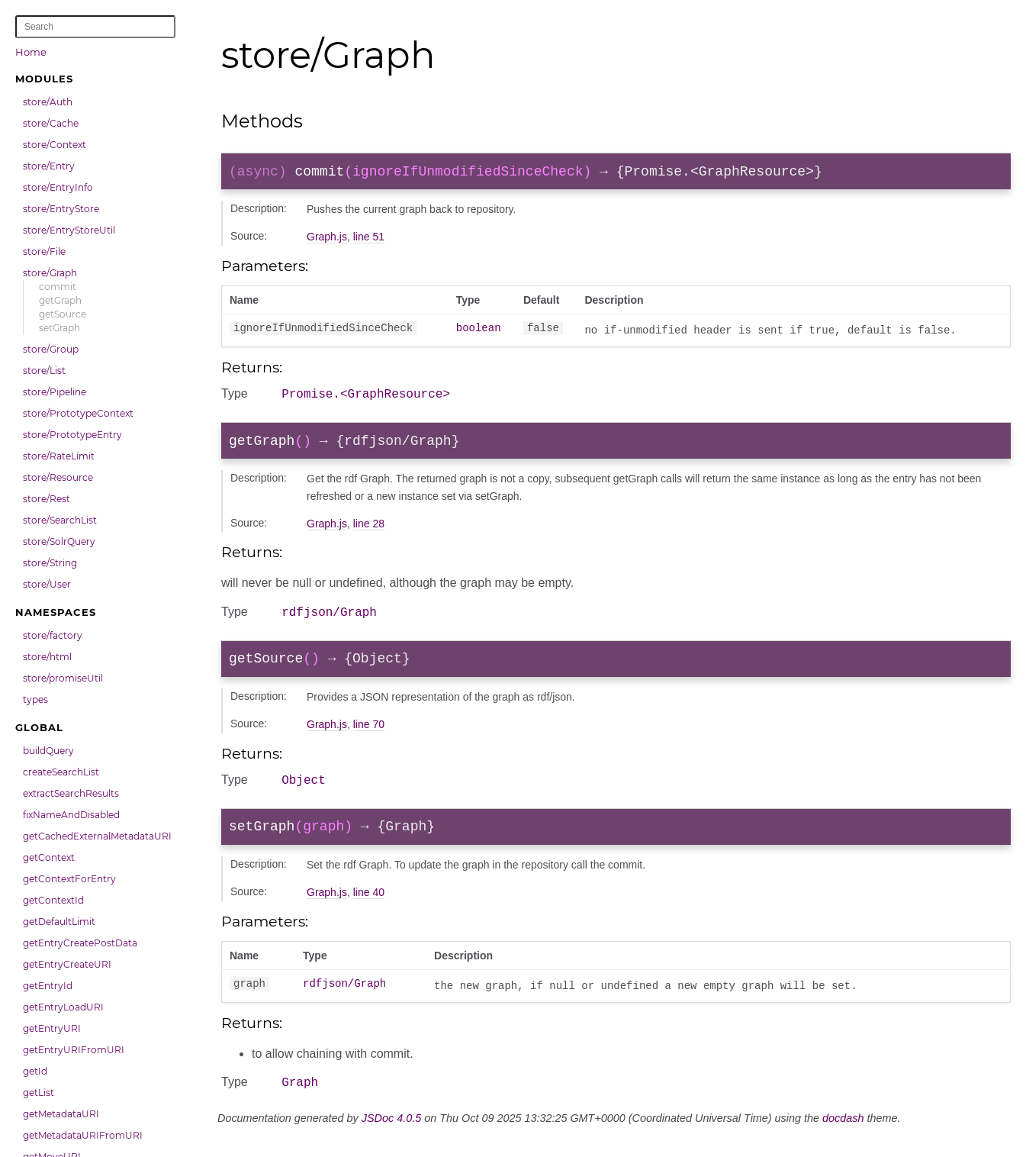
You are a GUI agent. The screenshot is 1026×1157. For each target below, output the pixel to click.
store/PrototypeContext (78, 413)
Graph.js (327, 240)
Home (31, 52)
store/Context (54, 144)
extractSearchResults (71, 793)
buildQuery (48, 750)
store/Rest (46, 498)
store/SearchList (60, 520)
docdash (843, 1139)
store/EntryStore (61, 208)
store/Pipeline (54, 392)
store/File (44, 251)
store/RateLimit (59, 456)
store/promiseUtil (63, 678)
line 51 (368, 240)
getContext (49, 857)
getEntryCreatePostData (80, 943)
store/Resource (58, 477)
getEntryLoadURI (63, 1007)
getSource (62, 314)
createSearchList (61, 772)
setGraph (59, 328)
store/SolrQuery (59, 541)
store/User (47, 584)
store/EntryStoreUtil (69, 230)
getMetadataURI (61, 1114)
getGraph (60, 300)
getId (35, 1071)
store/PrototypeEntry (72, 434)
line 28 (368, 532)
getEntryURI (52, 1028)
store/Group (51, 349)
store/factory (52, 635)
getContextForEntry (69, 879)
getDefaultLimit (59, 921)
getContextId (53, 900)
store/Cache (51, 123)
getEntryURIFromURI (73, 1049)
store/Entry (49, 166)
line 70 (368, 738)
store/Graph (50, 273)
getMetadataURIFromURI (83, 1135)
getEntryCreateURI (67, 964)
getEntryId (47, 985)
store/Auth (47, 102)
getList (38, 1092)
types (35, 699)
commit (57, 286)
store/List (44, 370)
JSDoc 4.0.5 (391, 1139)
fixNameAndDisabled (71, 814)
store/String (50, 563)
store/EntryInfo (58, 187)
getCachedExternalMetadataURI (97, 836)
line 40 (368, 911)
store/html (47, 656)
